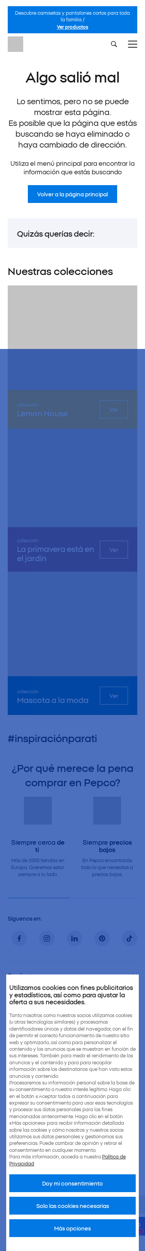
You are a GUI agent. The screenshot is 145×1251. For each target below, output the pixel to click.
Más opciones (72, 1228)
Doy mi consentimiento (72, 1183)
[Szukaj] (114, 44)
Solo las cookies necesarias (72, 1206)
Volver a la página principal (72, 194)
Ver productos (72, 26)
